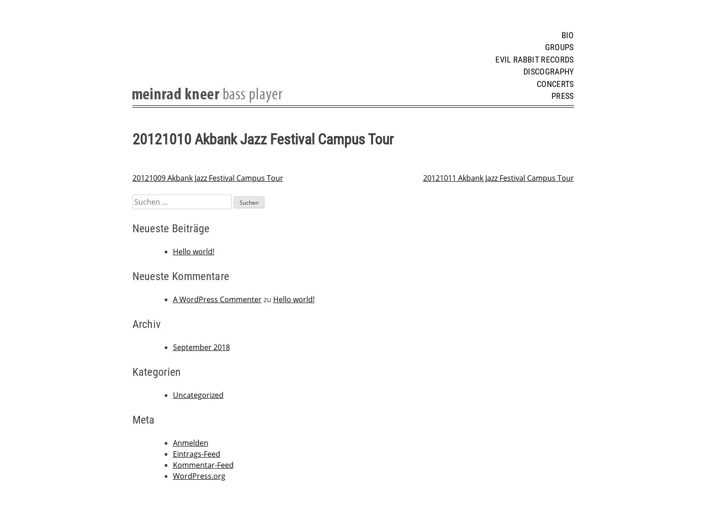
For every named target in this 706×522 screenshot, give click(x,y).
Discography (548, 71)
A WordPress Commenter (217, 299)
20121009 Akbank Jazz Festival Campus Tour (207, 178)
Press (562, 96)
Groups (559, 47)
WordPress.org (199, 476)
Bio (568, 35)
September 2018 (201, 347)
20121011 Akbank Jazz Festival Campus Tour (498, 178)
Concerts (555, 84)
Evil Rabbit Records (534, 59)
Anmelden (190, 443)
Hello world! (193, 252)
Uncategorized (198, 395)
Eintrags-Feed (196, 454)
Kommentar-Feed (203, 465)
